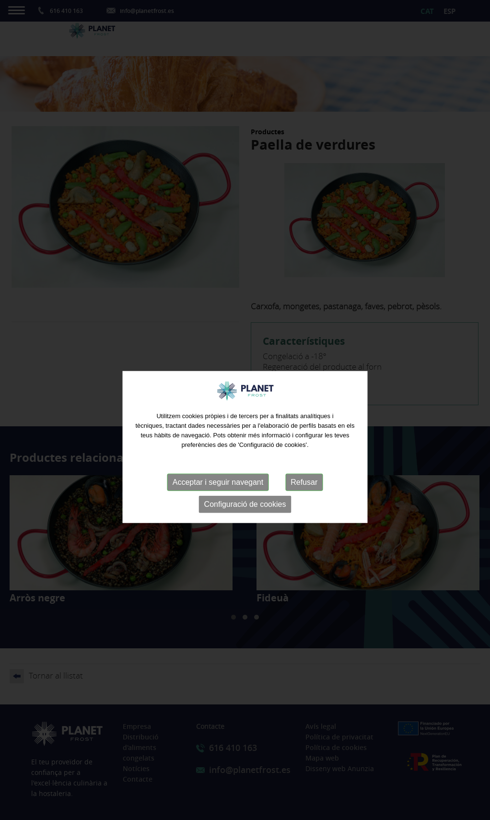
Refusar (304, 492)
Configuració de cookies (245, 514)
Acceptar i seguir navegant (218, 492)
